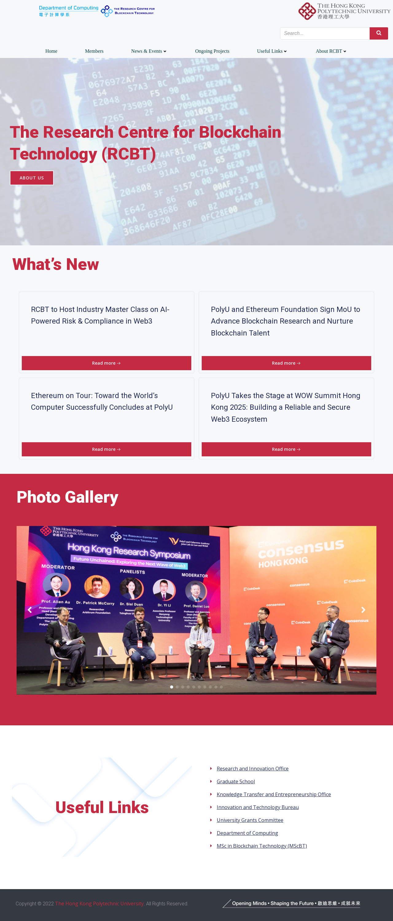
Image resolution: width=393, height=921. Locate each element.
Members (94, 51)
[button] (171, 687)
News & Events (149, 51)
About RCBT (332, 51)
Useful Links (272, 51)
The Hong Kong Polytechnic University (99, 903)
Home (51, 51)
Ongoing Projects (212, 51)
